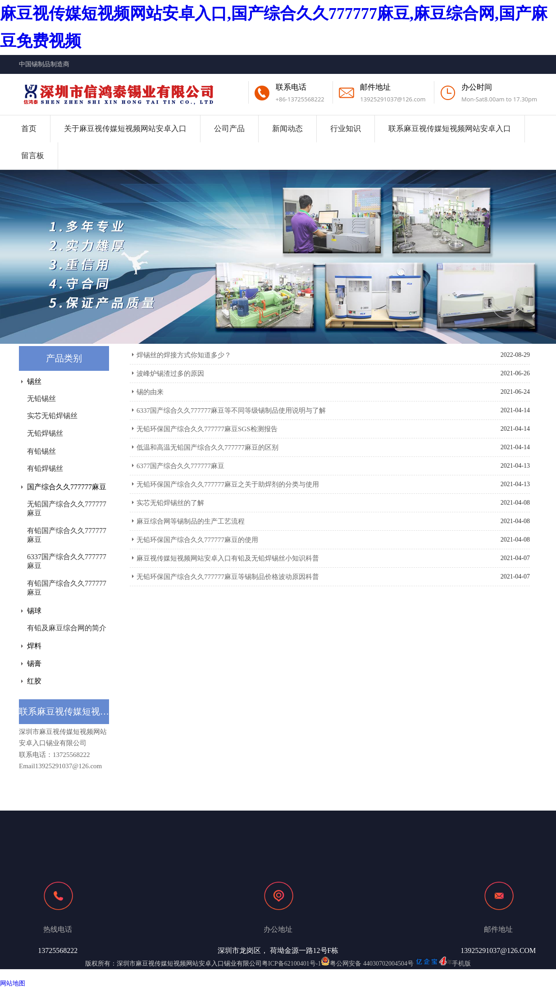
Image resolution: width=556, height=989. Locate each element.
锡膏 (34, 663)
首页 (28, 128)
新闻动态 (287, 128)
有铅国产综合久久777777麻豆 (66, 535)
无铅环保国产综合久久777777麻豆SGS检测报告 (207, 429)
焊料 (34, 646)
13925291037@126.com (392, 99)
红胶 (34, 681)
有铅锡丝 (41, 451)
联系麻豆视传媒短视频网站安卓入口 (449, 128)
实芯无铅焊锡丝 (52, 415)
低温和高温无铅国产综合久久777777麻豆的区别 (207, 447)
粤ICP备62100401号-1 (291, 963)
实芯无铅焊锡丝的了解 (170, 502)
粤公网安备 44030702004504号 (367, 963)
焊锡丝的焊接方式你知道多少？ (184, 355)
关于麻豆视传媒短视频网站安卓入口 (125, 128)
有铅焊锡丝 (45, 468)
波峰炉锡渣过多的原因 (170, 373)
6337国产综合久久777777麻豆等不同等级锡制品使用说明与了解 (231, 410)
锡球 (34, 611)
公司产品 (229, 128)
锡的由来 (150, 392)
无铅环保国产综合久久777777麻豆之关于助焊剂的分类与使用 (228, 484)
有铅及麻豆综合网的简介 (66, 628)
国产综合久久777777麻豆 (66, 487)
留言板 (32, 155)
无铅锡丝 (41, 398)
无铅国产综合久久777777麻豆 (66, 508)
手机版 (461, 963)
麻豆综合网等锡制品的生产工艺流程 (191, 521)
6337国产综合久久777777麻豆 (66, 561)
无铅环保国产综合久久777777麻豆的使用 (197, 539)
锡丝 (34, 381)
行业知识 (345, 128)
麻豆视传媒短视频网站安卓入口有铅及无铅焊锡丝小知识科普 (228, 558)
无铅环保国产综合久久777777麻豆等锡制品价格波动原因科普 (228, 576)
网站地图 (12, 983)
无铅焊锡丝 (45, 433)
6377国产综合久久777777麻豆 (180, 465)
